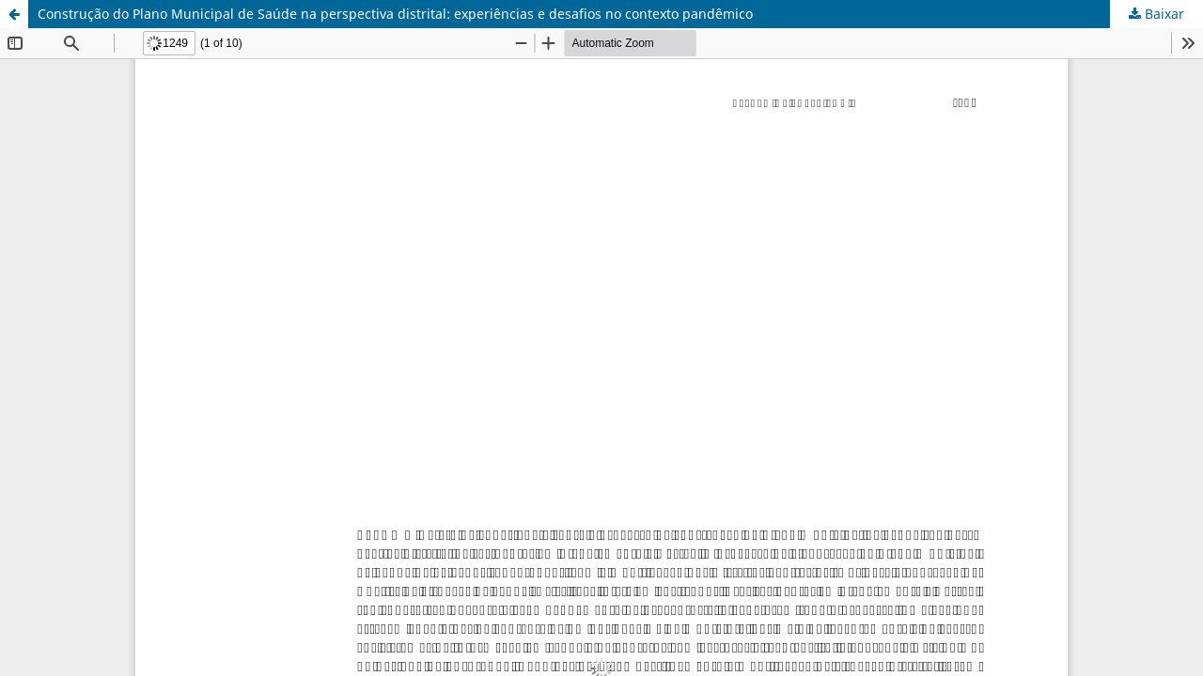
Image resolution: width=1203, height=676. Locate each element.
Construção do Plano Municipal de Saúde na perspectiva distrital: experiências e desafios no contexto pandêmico (395, 14)
